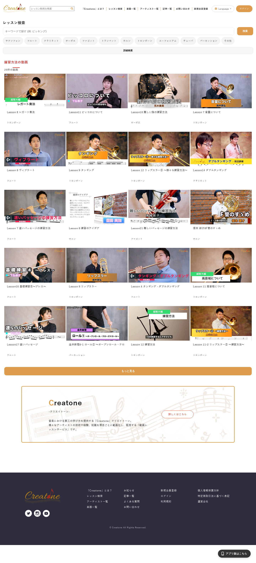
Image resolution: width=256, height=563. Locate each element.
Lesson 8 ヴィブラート (21, 170)
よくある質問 (132, 501)
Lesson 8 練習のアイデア (84, 228)
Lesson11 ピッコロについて (86, 112)
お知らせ (129, 490)
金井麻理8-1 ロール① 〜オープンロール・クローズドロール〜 (97, 344)
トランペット (109, 40)
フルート (32, 40)
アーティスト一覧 (149, 8)
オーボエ (71, 40)
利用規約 (166, 501)
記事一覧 (167, 8)
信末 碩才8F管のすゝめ (207, 228)
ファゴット (88, 40)
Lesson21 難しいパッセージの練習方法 (154, 228)
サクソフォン (13, 40)
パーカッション (208, 40)
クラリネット (51, 40)
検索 (245, 31)
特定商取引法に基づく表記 (214, 496)
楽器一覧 (131, 8)
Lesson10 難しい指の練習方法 (149, 112)
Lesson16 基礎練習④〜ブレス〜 (26, 286)
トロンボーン (144, 40)
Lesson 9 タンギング (81, 170)
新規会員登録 (201, 8)
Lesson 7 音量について (207, 112)
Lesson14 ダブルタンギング (210, 170)
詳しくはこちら (177, 414)
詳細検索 (128, 50)
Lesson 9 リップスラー (83, 286)
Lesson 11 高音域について (209, 286)
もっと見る (128, 371)
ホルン (127, 40)
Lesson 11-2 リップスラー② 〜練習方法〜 (218, 344)
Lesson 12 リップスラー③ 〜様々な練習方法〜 (159, 170)
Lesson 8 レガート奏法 (21, 112)
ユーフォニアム (168, 40)
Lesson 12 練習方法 (143, 344)
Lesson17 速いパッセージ (22, 344)
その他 (228, 40)
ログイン (244, 8)
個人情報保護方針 (208, 490)
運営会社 (203, 501)
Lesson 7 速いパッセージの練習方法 (28, 228)
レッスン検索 (115, 8)
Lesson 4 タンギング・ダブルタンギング (155, 286)
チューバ (188, 40)
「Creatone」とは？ (93, 8)
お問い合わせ (183, 8)
